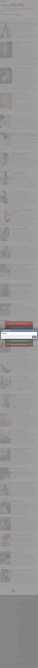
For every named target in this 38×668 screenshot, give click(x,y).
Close (35, 330)
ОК (34, 337)
